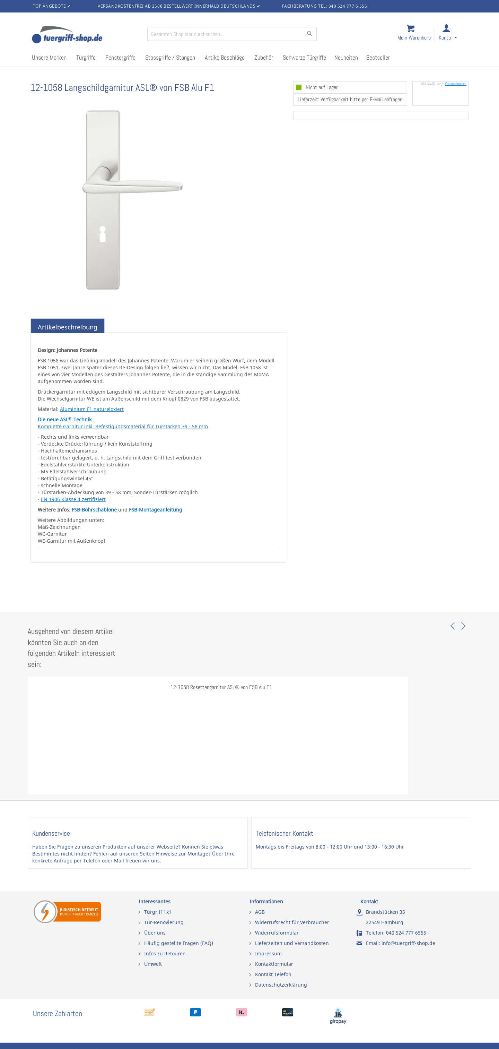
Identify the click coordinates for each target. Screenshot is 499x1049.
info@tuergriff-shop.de (408, 943)
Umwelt (153, 964)
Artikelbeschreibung (67, 327)
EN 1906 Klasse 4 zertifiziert (73, 499)
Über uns (155, 932)
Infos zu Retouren (165, 953)
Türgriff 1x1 (158, 912)
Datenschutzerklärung (281, 984)
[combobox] (232, 34)
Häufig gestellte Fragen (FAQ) (178, 943)
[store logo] (86, 35)
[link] (453, 35)
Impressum (268, 953)
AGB (260, 912)
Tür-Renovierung (164, 922)
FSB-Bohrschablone (94, 509)
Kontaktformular (274, 964)
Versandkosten (455, 83)
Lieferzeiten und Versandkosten (292, 943)
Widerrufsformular (277, 932)
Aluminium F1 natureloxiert (92, 409)
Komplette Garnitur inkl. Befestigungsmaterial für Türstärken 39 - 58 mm (123, 426)
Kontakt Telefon (273, 974)
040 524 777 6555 (406, 932)
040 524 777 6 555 (348, 6)
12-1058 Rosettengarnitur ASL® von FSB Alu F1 (221, 687)
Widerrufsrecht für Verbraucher (292, 922)
